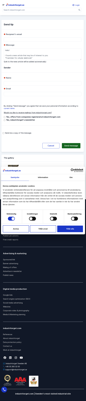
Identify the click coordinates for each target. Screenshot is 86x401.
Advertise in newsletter (12, 271)
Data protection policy (12, 342)
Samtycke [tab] (15, 177)
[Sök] (79, 10)
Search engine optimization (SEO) (16, 299)
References (7, 334)
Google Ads (8, 295)
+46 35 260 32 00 (11, 366)
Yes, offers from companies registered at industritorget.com (33, 117)
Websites (6, 307)
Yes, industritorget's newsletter (20, 120)
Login (76, 5)
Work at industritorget (12, 350)
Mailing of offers (10, 267)
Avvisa (16, 229)
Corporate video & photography (16, 311)
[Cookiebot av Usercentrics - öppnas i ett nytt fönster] (72, 170)
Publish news (8, 275)
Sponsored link (9, 260)
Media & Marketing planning (14, 314)
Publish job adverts (11, 236)
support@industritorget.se (15, 370)
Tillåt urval (43, 229)
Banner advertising (10, 263)
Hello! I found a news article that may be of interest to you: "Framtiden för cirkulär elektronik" (42, 54)
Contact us (7, 346)
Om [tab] (70, 177)
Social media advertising (13, 303)
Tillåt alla (70, 229)
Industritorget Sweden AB (15, 363)
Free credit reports (10, 240)
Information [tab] (43, 177)
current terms (9, 108)
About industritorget (11, 338)
